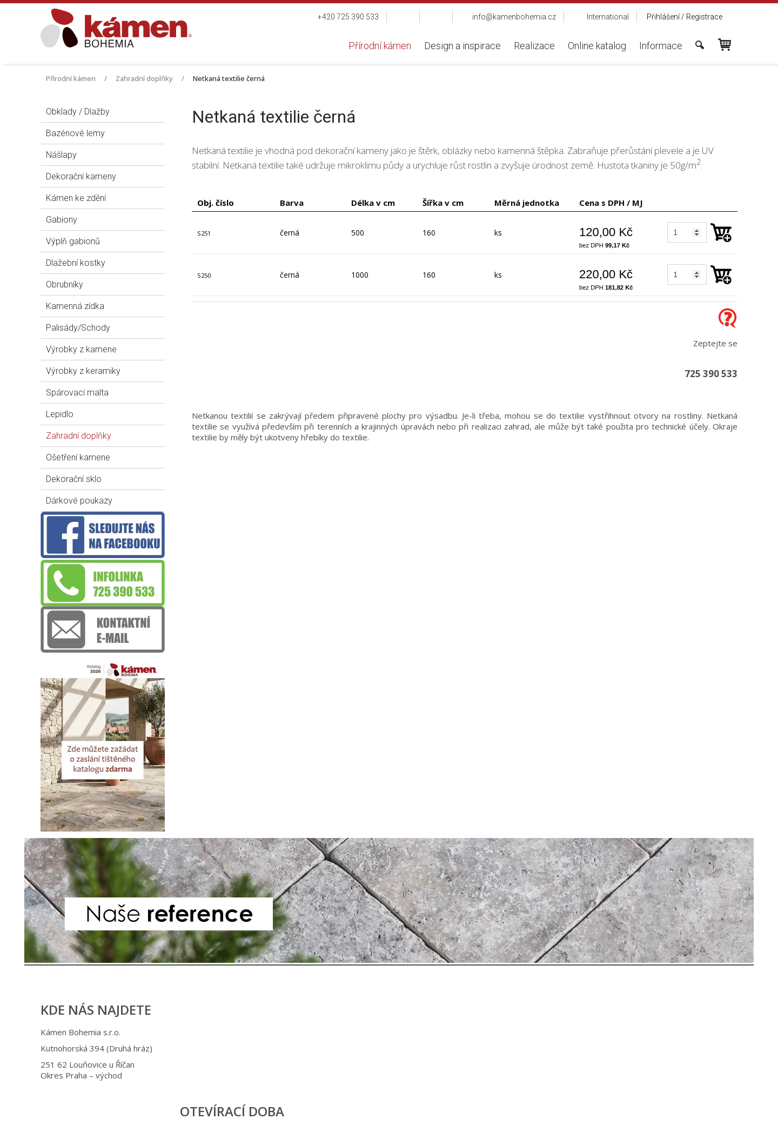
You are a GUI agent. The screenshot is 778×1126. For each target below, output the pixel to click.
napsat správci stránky (379, 1110)
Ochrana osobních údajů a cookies (475, 1110)
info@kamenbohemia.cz (395, 1064)
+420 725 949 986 (384, 1048)
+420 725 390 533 (383, 1032)
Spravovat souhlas (566, 1110)
